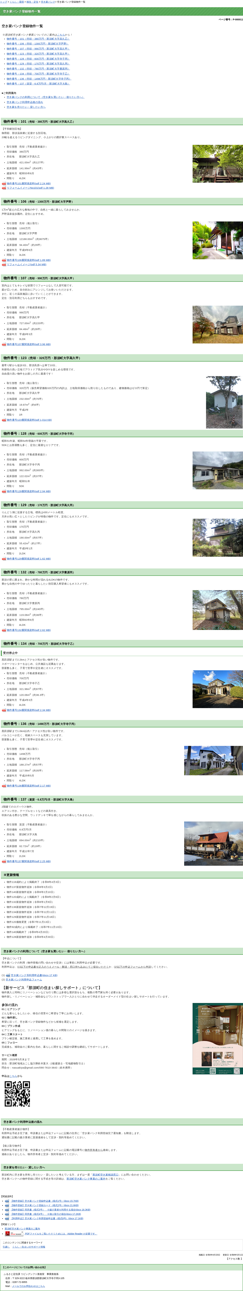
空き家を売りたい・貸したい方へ (26, 107)
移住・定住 (32, 2)
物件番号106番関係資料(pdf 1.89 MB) (26, 260)
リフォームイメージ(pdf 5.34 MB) (24, 264)
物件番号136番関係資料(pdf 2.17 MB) (26, 785)
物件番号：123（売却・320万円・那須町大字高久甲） (38, 53)
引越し (6, 1246)
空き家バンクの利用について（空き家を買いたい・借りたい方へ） (46, 97)
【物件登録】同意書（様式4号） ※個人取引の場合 (46, 1214)
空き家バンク (48, 2)
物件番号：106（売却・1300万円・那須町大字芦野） (38, 43)
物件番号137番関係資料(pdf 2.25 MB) (26, 861)
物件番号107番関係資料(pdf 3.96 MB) (26, 344)
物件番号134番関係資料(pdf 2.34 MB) (26, 710)
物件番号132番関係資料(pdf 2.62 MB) (26, 630)
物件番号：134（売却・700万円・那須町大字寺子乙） (38, 73)
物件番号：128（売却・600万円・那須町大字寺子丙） (38, 58)
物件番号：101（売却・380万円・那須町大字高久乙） (38, 38)
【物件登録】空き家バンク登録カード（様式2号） (45, 1205)
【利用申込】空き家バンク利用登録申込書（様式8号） (47, 1218)
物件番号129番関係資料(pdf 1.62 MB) (26, 558)
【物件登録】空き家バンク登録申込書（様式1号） (45, 1201)
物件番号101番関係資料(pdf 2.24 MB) (26, 183)
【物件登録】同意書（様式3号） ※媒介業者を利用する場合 (50, 1209)
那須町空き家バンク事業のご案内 (86, 1178)
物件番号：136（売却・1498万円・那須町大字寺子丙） (39, 78)
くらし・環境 (17, 2)
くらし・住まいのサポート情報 (28, 1246)
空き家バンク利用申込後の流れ (25, 102)
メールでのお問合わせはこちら (28, 1286)
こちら (61, 34)
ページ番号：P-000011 (231, 19)
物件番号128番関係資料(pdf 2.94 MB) (26, 491)
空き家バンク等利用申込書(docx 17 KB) (31, 975)
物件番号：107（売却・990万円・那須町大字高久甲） (38, 48)
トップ (3, 2)
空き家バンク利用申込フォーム (24, 979)
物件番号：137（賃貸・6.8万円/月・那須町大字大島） (38, 83)
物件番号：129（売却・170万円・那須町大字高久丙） (38, 63)
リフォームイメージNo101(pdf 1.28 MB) (28, 188)
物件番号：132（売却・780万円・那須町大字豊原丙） (38, 68)
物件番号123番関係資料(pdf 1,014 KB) (27, 420)
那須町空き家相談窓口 (105, 1174)
